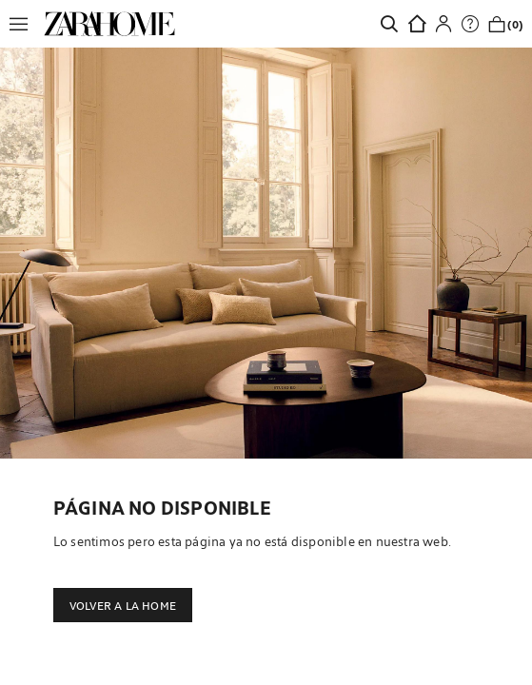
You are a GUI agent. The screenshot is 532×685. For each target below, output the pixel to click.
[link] (109, 23)
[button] (24, 23)
